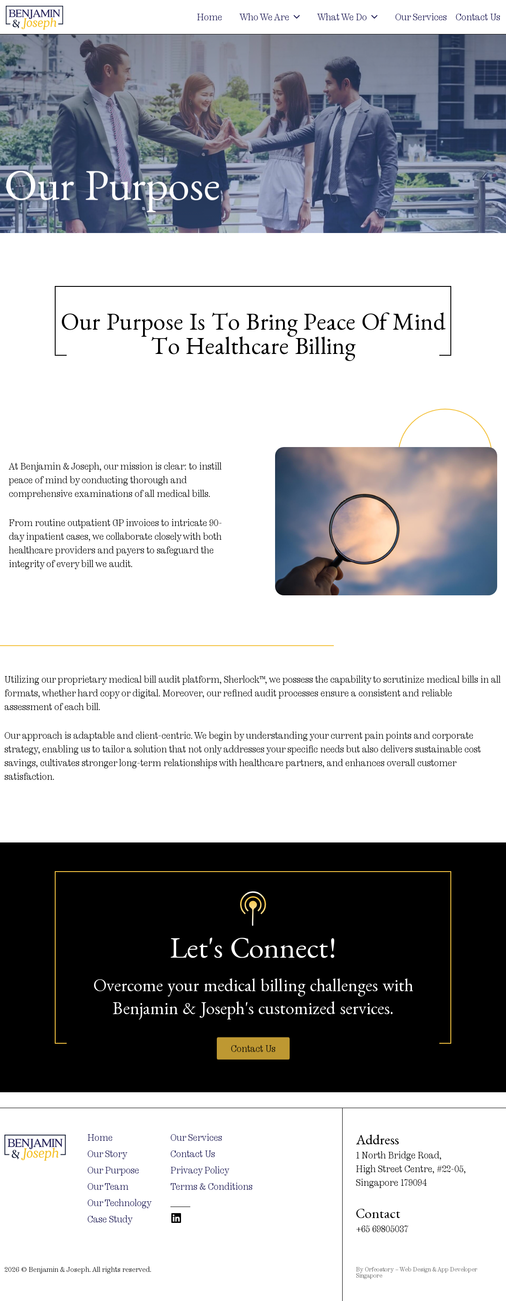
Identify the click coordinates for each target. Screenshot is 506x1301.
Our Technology (119, 1203)
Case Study (109, 1219)
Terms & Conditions (211, 1186)
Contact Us (478, 17)
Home (209, 17)
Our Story (107, 1154)
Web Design (415, 1269)
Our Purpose (113, 1170)
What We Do (347, 17)
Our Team (107, 1186)
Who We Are (270, 17)
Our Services (421, 17)
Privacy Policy (199, 1170)
